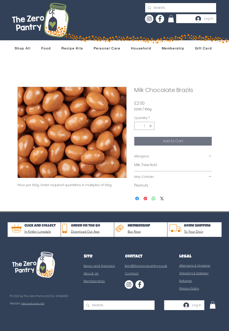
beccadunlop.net (32, 303)
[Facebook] (160, 19)
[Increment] (151, 126)
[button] (171, 18)
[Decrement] (137, 126)
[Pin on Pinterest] (145, 198)
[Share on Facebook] (137, 198)
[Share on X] (162, 198)
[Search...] (180, 7)
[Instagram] (149, 19)
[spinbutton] (144, 126)
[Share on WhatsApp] (153, 198)
